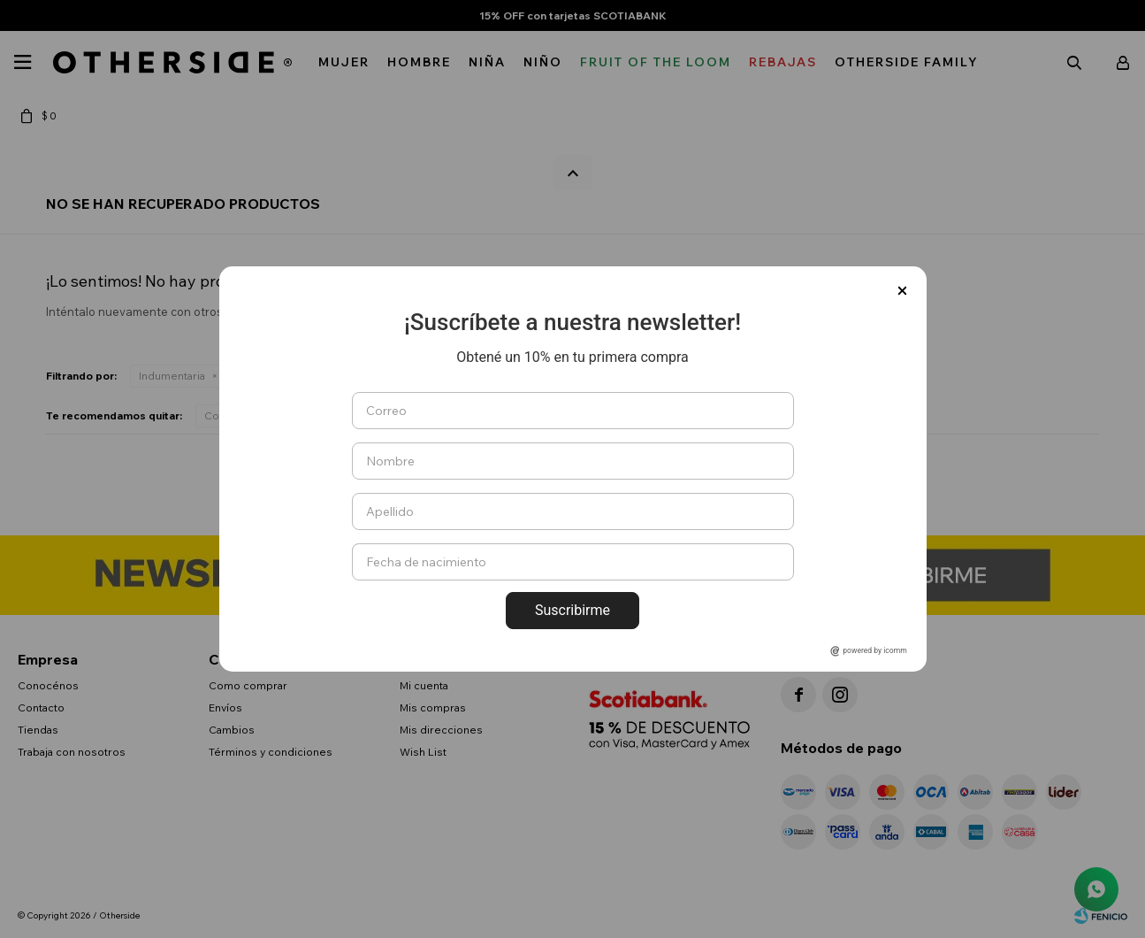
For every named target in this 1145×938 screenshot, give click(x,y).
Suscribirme (572, 610)
